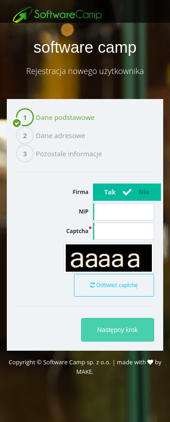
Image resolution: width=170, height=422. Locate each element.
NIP (83, 211)
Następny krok (117, 329)
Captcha (77, 231)
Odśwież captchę (114, 285)
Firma (80, 192)
